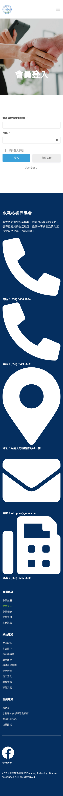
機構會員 (7, 682)
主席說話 (7, 643)
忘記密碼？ (31, 167)
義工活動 (7, 676)
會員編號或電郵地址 (15, 118)
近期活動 (7, 671)
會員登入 (7, 606)
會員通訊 (7, 617)
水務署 (6, 708)
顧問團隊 (7, 659)
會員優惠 (7, 611)
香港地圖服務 (10, 719)
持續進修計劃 (10, 665)
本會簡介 (7, 648)
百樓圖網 (7, 724)
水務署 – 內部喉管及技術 (16, 713)
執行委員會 (8, 654)
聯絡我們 (7, 687)
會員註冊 (46, 157)
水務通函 (7, 622)
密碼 (6, 133)
